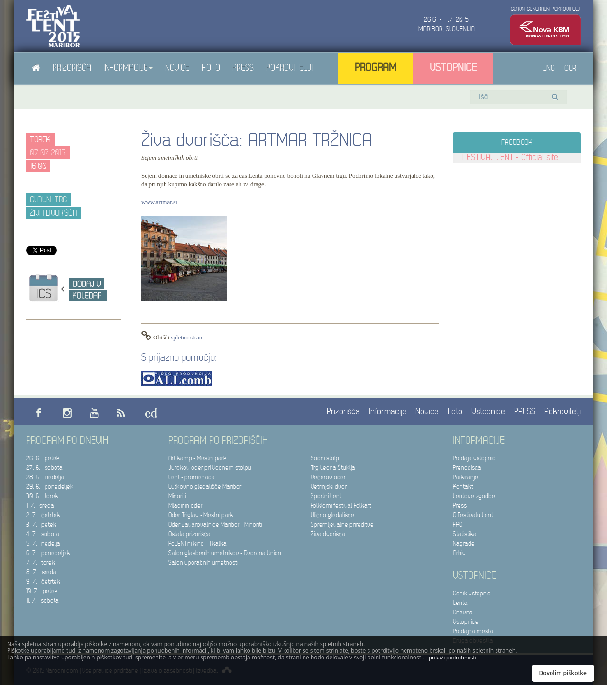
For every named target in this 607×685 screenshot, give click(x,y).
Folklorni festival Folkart (341, 505)
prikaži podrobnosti (452, 657)
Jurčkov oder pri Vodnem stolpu (209, 467)
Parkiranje (465, 477)
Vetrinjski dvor (329, 486)
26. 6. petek (43, 458)
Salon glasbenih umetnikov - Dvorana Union (224, 553)
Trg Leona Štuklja (333, 467)
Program (375, 68)
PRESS (243, 68)
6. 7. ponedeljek (48, 553)
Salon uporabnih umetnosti (203, 562)
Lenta (460, 602)
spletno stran (186, 337)
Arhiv (459, 553)
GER (570, 68)
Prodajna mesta (473, 631)
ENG (549, 68)
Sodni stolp (325, 458)
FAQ (457, 524)
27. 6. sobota (44, 467)
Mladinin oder (185, 505)
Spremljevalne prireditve (342, 524)
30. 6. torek (42, 496)
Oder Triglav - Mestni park (200, 515)
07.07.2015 (48, 152)
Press (460, 505)
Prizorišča (72, 68)
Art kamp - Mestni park (197, 458)
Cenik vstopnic (472, 593)
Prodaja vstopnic (474, 458)
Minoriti (177, 496)
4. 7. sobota (42, 534)
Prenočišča (467, 467)
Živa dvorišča (328, 534)
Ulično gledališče (332, 515)
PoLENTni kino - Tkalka (197, 543)
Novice (177, 68)
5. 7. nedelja (43, 543)
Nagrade (464, 543)
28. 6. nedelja (45, 477)
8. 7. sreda (41, 571)
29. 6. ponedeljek (50, 486)
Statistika (465, 534)
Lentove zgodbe (474, 496)
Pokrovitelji (289, 68)
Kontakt (463, 486)
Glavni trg (48, 199)
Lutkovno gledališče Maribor (204, 486)
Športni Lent (326, 496)
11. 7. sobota (42, 600)
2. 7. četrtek (43, 515)
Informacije (128, 68)
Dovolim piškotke (563, 673)
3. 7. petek (41, 524)
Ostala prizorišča (189, 534)
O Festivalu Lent (473, 515)
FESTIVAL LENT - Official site (510, 158)
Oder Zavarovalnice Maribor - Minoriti (215, 524)
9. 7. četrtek (43, 581)
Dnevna (463, 612)
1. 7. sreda (40, 505)
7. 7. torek (40, 562)
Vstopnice (453, 68)
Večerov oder (328, 477)
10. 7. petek (42, 590)
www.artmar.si (159, 202)
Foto (211, 68)
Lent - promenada (191, 477)
